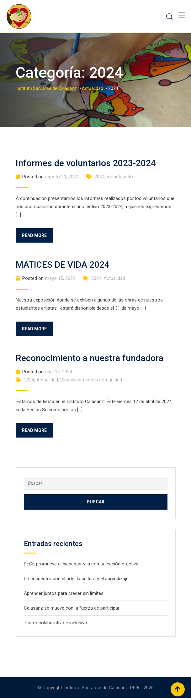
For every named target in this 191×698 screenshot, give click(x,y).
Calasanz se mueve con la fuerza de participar (71, 608)
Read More (34, 235)
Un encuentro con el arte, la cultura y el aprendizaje (76, 578)
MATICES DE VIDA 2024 (62, 265)
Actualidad (114, 278)
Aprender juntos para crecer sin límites (63, 593)
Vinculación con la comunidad (91, 380)
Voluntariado (120, 177)
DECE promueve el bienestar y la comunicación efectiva (81, 564)
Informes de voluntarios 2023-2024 (86, 163)
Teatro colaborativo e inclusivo (55, 623)
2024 (99, 177)
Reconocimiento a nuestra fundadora (89, 358)
